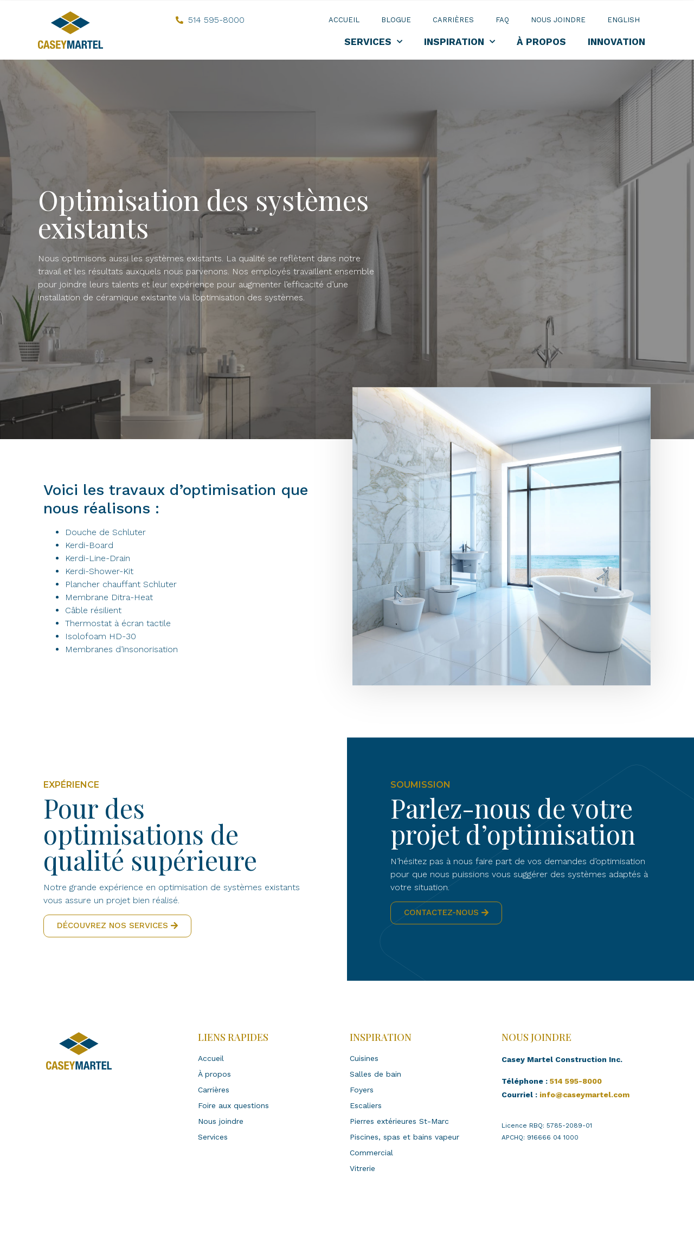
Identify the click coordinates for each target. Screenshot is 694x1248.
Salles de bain (375, 1074)
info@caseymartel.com (584, 1094)
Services (373, 41)
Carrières (453, 20)
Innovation (616, 41)
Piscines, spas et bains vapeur (404, 1137)
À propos (541, 41)
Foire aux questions (233, 1105)
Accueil (344, 20)
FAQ (502, 20)
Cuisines (364, 1058)
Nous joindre (558, 20)
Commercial (371, 1152)
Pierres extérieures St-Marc (399, 1121)
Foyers (362, 1089)
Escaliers (366, 1105)
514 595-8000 (576, 1081)
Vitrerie (362, 1168)
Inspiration (459, 41)
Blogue (396, 20)
